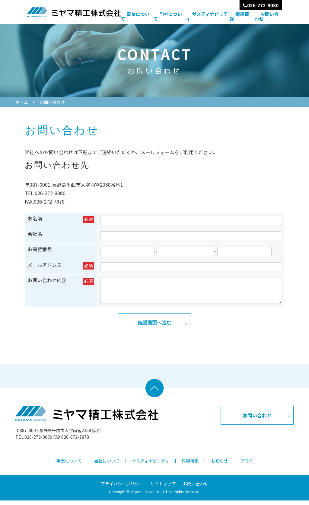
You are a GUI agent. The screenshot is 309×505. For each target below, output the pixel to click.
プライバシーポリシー (122, 488)
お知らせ (219, 465)
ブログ (246, 465)
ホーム (21, 102)
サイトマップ (163, 488)
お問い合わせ (266, 16)
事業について (135, 16)
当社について (167, 16)
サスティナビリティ (207, 16)
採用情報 (239, 16)
